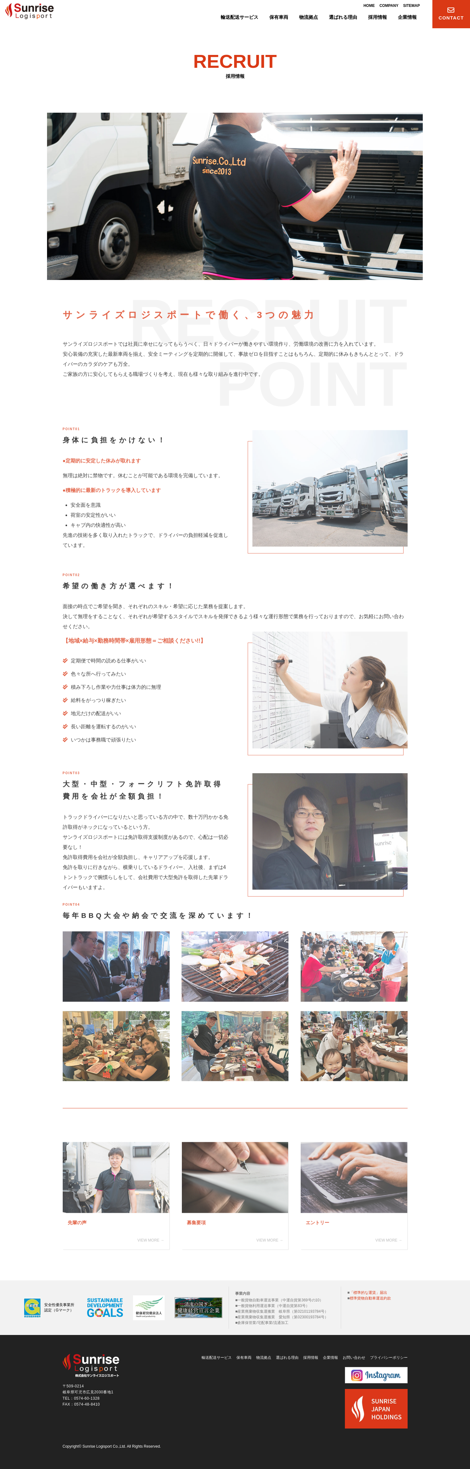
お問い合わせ (354, 1356)
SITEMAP (411, 7)
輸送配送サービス (217, 1356)
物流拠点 (263, 1356)
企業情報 (330, 1356)
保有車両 (243, 1356)
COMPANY (388, 7)
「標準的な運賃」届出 (368, 1291)
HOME (369, 7)
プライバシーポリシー (389, 1356)
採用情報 (310, 1356)
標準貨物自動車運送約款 (370, 1297)
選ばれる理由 (287, 1356)
